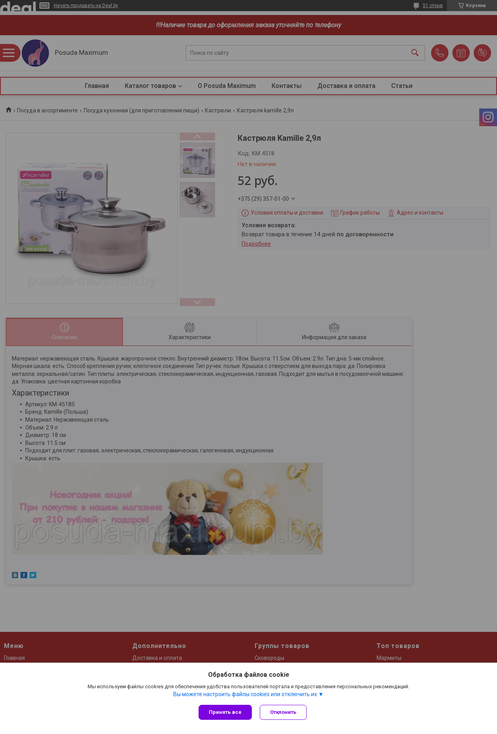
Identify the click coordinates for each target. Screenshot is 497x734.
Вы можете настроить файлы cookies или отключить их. (245, 694)
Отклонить (283, 712)
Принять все (225, 712)
